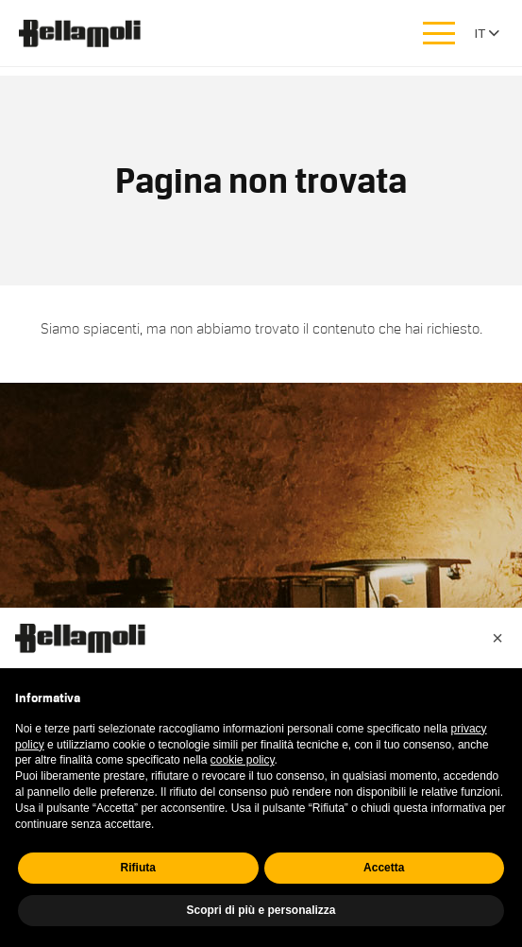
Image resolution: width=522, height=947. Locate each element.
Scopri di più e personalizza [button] (260, 910)
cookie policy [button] (242, 759)
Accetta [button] (383, 867)
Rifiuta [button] (138, 867)
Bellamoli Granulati (89, 33)
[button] (497, 638)
